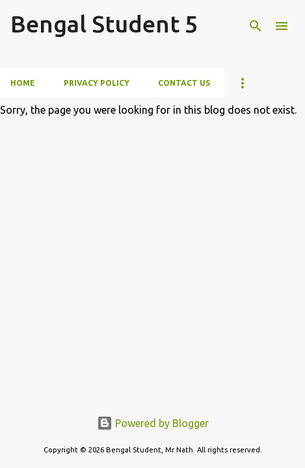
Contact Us (184, 83)
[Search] (255, 26)
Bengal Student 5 (104, 23)
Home (22, 83)
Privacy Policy (96, 83)
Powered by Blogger (153, 423)
